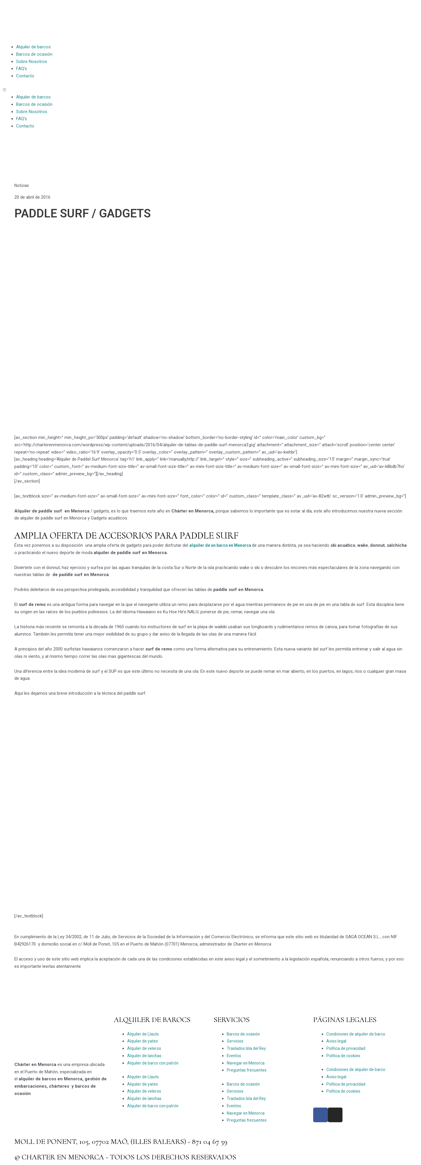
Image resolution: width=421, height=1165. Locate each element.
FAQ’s (21, 68)
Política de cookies (344, 1055)
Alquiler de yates (143, 1041)
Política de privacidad (346, 1048)
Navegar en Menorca (247, 1063)
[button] (105, 89)
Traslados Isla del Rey (248, 1048)
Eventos (234, 1055)
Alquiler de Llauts (143, 1034)
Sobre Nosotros (31, 61)
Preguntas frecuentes (248, 1070)
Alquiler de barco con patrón (154, 1063)
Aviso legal (336, 1041)
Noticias (22, 185)
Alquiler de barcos (33, 47)
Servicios (235, 1041)
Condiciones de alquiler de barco (357, 1034)
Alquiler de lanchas (145, 1055)
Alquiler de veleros (144, 1048)
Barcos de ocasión (34, 54)
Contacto (25, 76)
